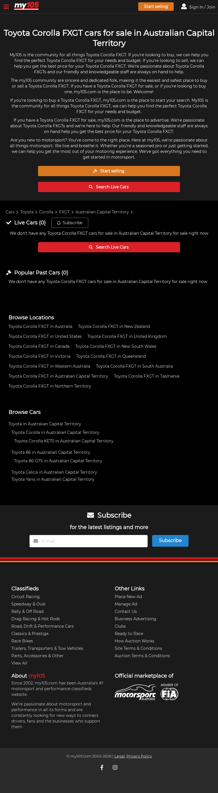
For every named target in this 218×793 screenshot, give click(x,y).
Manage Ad (126, 604)
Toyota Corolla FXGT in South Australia (134, 366)
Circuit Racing (25, 596)
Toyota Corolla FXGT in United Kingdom (127, 336)
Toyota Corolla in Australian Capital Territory (55, 432)
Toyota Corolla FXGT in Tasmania (146, 376)
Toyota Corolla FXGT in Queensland (111, 356)
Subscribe (69, 222)
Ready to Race (129, 633)
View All (19, 663)
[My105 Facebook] (102, 767)
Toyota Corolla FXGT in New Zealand (114, 326)
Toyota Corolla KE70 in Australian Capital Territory (64, 441)
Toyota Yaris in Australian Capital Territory (53, 479)
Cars (10, 212)
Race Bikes (22, 641)
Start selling (156, 6)
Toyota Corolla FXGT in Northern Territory (50, 386)
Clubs (120, 626)
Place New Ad (128, 596)
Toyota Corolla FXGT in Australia (40, 326)
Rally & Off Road (27, 611)
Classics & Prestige (30, 633)
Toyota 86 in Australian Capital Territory (50, 452)
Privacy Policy (139, 756)
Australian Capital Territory (102, 212)
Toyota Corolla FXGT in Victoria (39, 356)
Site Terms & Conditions (138, 648)
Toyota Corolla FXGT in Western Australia (49, 366)
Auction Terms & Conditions (142, 655)
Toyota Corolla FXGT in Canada (39, 346)
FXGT (64, 212)
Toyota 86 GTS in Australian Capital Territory (58, 460)
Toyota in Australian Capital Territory (45, 423)
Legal (119, 756)
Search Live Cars (109, 187)
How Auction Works (134, 641)
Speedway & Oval (28, 604)
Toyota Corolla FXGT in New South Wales (115, 346)
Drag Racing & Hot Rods (35, 618)
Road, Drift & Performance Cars (42, 626)
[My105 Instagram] (115, 767)
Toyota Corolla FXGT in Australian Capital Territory (58, 376)
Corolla (46, 212)
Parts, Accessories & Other (37, 655)
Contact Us (126, 611)
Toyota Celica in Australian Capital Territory (54, 472)
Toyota (26, 212)
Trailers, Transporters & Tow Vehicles (47, 648)
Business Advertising (135, 618)
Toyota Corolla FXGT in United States (45, 336)
